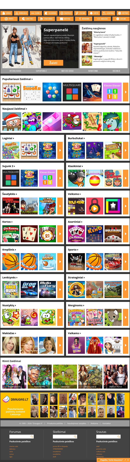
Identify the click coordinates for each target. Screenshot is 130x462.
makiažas (102, 18)
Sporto (73, 249)
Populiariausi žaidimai (17, 79)
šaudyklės (65, 13)
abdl (54, 457)
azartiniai (108, 13)
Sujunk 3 (8, 166)
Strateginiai (76, 277)
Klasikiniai (75, 166)
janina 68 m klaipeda (60, 446)
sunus (11, 454)
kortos (94, 13)
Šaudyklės (9, 194)
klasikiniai (50, 13)
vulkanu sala (100, 451)
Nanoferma (93, 71)
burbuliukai (21, 13)
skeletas (99, 454)
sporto (9, 18)
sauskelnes (57, 451)
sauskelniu (56, 454)
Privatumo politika (55, 423)
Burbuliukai (76, 138)
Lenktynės (9, 277)
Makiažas (9, 333)
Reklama (94, 423)
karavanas (100, 457)
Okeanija (116, 71)
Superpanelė (41, 71)
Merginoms (76, 305)
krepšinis (123, 13)
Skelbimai (59, 432)
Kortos (7, 221)
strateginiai (46, 18)
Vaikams (74, 333)
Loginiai (8, 138)
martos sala (13, 446)
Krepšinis (9, 249)
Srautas (101, 432)
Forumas (15, 432)
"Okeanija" (98, 56)
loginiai (6, 13)
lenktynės (27, 18)
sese (11, 451)
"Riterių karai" (99, 32)
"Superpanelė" (99, 44)
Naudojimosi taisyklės (76, 423)
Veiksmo (74, 194)
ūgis (10, 457)
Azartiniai (75, 221)
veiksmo (80, 13)
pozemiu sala (101, 449)
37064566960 (58, 449)
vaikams (121, 18)
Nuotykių (9, 305)
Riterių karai (15, 71)
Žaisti (53, 63)
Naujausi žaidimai (14, 108)
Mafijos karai (68, 71)
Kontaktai (107, 423)
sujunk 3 (36, 13)
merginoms (83, 18)
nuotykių (65, 18)
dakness (12, 449)
